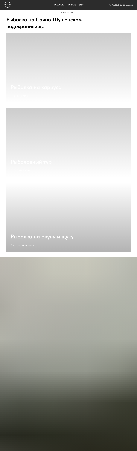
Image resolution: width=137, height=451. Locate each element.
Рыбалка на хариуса (36, 87)
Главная (63, 12)
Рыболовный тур (31, 161)
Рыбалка (73, 12)
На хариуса (59, 5)
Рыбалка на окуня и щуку (42, 236)
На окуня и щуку (75, 5)
